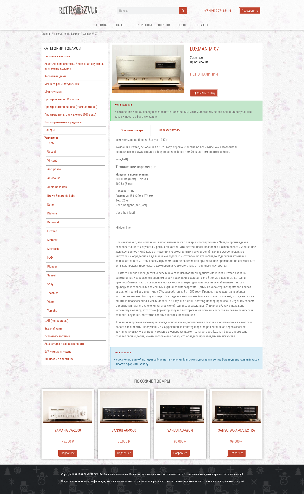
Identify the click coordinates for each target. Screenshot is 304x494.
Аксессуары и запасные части (64, 344)
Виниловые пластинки (153, 25)
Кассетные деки (55, 76)
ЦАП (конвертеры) (56, 321)
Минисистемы (53, 91)
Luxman (75, 33)
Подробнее (68, 453)
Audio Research (57, 187)
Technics (52, 293)
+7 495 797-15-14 (217, 11)
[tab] (132, 130)
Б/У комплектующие (57, 351)
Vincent (52, 160)
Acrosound (53, 178)
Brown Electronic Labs (61, 196)
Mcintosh (53, 249)
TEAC (50, 143)
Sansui (51, 275)
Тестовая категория (57, 56)
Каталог (122, 25)
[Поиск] (183, 10)
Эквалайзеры (53, 328)
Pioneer (52, 266)
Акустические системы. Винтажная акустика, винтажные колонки (74, 66)
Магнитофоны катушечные (62, 84)
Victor (51, 302)
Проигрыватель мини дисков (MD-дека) (70, 114)
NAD (50, 257)
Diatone (52, 213)
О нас (182, 25)
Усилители (62, 33)
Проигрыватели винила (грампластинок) (70, 107)
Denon (51, 205)
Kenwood (53, 222)
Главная (102, 25)
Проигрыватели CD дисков (61, 99)
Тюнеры (49, 130)
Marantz (52, 240)
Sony (50, 284)
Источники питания (57, 336)
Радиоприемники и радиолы (63, 122)
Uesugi (51, 151)
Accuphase (54, 169)
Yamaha (52, 310)
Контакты (201, 25)
